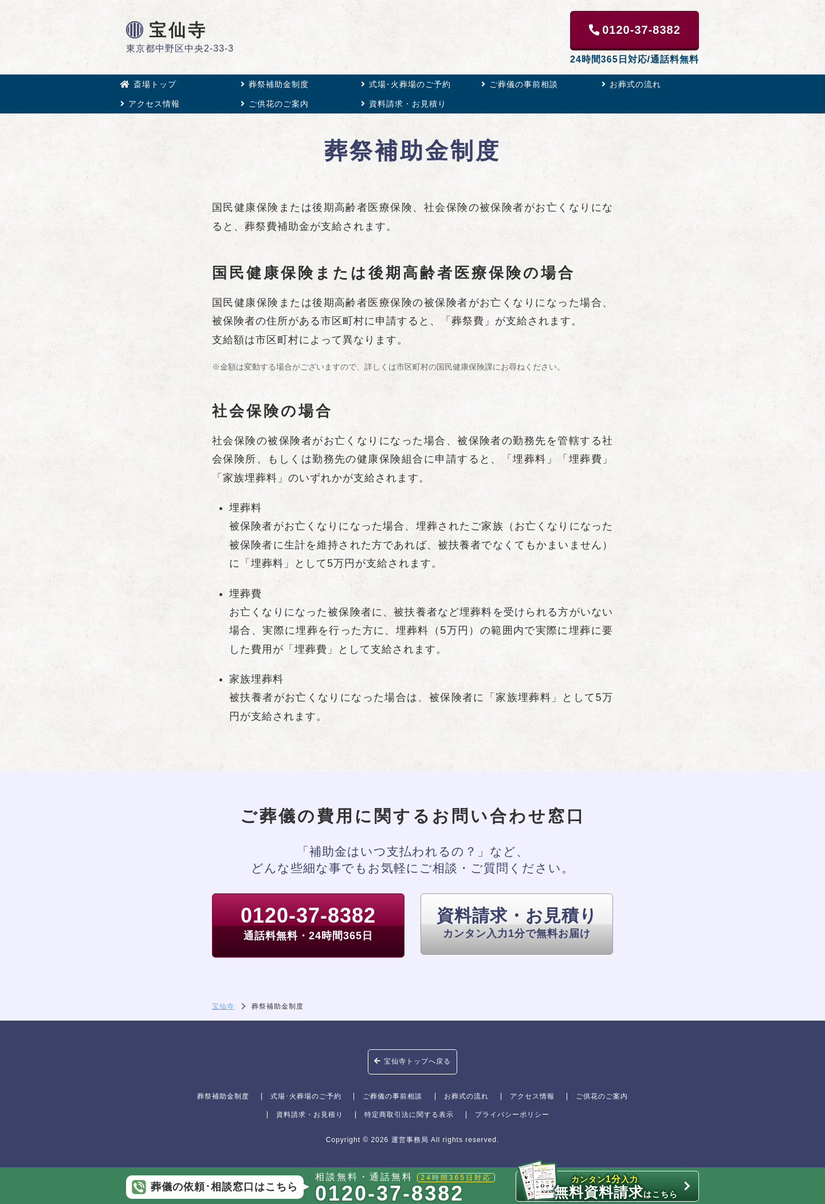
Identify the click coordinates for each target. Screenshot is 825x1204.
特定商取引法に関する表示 (409, 1115)
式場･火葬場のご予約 (406, 84)
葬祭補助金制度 (275, 84)
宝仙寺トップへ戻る (412, 1061)
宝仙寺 (166, 29)
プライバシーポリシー (512, 1115)
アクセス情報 (150, 103)
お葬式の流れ (631, 84)
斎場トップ (148, 84)
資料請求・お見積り (403, 103)
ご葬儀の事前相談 (519, 84)
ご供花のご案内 (275, 103)
